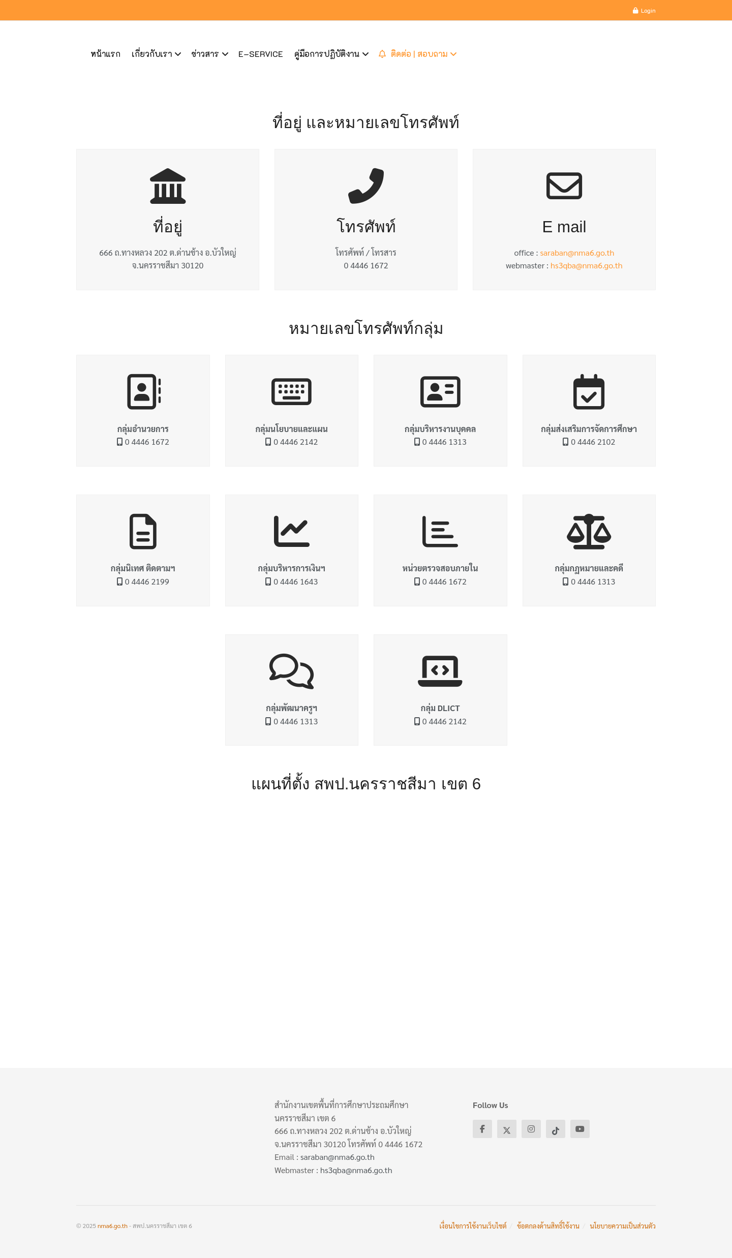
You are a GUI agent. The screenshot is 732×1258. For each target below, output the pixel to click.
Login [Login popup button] (644, 10)
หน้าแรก (105, 53)
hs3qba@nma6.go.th (587, 265)
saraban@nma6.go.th (577, 252)
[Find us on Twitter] (506, 1129)
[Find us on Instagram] (531, 1129)
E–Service (260, 53)
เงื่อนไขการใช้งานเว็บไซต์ (473, 1225)
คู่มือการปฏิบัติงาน (326, 53)
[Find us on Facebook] (482, 1129)
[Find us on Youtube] (580, 1129)
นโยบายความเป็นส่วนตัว (623, 1225)
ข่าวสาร (205, 53)
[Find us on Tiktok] (555, 1129)
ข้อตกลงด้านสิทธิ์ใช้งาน (548, 1225)
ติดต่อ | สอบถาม (413, 53)
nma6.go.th (113, 1225)
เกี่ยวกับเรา (152, 53)
